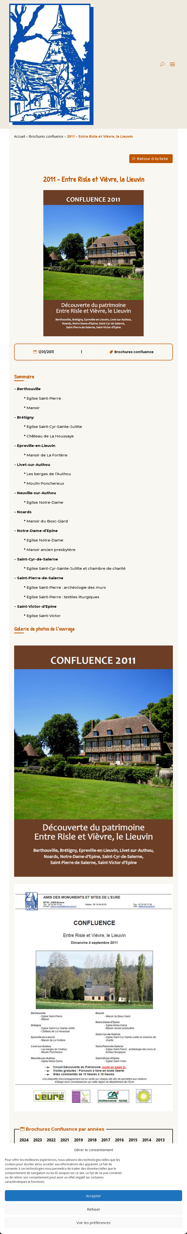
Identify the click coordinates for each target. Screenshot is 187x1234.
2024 (23, 1140)
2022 (51, 1140)
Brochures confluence (46, 136)
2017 (105, 1140)
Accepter (93, 1195)
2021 (64, 1140)
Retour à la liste (152, 159)
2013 (160, 1140)
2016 (119, 1140)
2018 (92, 1140)
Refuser (93, 1209)
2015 (133, 1140)
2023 (37, 1140)
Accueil (19, 136)
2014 (146, 1140)
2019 (78, 1140)
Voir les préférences (93, 1222)
